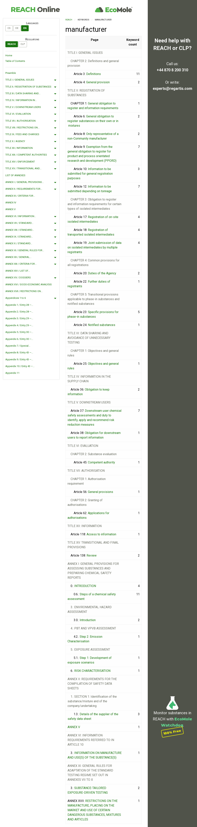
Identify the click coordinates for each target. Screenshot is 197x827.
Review (92, 555)
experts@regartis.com (172, 88)
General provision (98, 82)
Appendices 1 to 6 (15, 297)
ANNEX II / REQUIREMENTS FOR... (23, 188)
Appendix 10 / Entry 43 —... (19, 366)
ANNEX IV (10, 202)
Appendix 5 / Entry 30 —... (19, 332)
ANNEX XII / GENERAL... (18, 257)
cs (9, 28)
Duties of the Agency (102, 273)
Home (8, 55)
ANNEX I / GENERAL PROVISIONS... (24, 182)
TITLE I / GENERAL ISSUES (19, 79)
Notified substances (101, 325)
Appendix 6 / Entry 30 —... (19, 339)
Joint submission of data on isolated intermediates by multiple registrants (94, 247)
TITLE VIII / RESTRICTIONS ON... (22, 127)
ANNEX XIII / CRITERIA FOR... (21, 263)
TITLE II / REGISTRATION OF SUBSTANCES (28, 86)
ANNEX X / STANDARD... (18, 243)
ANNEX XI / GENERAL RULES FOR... (24, 250)
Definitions (93, 74)
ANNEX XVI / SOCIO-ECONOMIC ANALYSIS (28, 284)
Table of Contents (15, 61)
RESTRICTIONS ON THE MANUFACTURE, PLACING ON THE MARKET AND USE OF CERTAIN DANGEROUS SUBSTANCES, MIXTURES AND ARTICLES (94, 810)
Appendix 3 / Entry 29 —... (19, 318)
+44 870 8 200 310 (172, 70)
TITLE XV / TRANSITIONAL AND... (23, 168)
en (25, 28)
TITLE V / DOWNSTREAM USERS (23, 107)
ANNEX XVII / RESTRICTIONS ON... (24, 291)
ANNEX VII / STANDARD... (19, 222)
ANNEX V (10, 209)
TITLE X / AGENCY (15, 141)
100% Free (172, 732)
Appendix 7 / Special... (17, 345)
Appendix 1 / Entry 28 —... (19, 304)
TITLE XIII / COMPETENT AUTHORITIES (26, 154)
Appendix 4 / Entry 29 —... (19, 325)
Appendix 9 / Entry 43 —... (19, 359)
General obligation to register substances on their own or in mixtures (93, 121)
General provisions (100, 492)
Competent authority (101, 462)
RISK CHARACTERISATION (92, 671)
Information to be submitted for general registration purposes (90, 173)
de (16, 28)
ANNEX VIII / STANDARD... (19, 229)
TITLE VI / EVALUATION (18, 113)
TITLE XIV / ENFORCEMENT (20, 161)
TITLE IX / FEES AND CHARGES (22, 134)
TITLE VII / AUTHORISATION (20, 120)
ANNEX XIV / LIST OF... (17, 270)
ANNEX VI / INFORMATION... (20, 216)
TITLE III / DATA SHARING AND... (22, 93)
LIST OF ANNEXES (15, 175)
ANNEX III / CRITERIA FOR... (20, 195)
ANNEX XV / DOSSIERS (18, 277)
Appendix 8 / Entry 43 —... (19, 352)
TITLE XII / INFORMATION (19, 148)
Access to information (101, 534)
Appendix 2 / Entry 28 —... (19, 311)
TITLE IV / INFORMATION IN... (21, 100)
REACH (35, 9)
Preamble (10, 73)
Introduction (88, 620)
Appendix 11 (12, 372)
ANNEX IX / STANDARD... (19, 236)
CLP (23, 44)
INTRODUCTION (85, 586)
